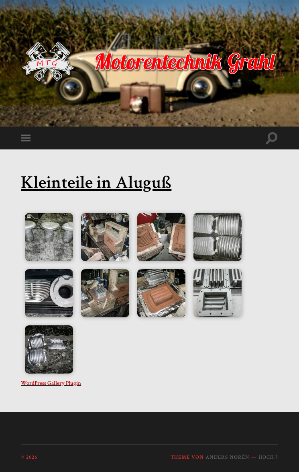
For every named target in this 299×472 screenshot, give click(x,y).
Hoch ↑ (268, 457)
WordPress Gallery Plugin (51, 383)
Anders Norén (227, 457)
